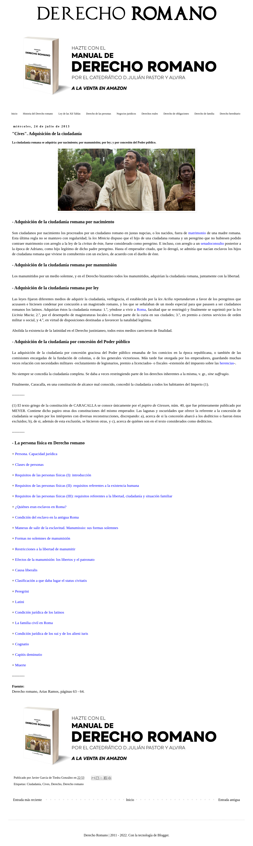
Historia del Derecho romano (38, 113)
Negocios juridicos (126, 113)
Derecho (56, 784)
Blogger (163, 835)
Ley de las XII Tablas (70, 113)
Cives (46, 784)
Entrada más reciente (27, 800)
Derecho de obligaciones (176, 113)
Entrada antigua (229, 800)
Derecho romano (73, 784)
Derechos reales (150, 113)
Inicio (14, 113)
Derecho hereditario (230, 113)
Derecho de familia (204, 113)
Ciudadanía (34, 784)
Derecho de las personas (98, 113)
